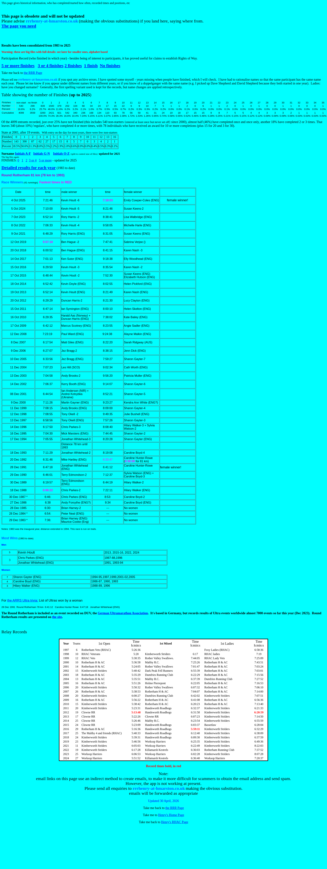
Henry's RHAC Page (174, 822)
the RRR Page (33, 73)
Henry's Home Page (171, 815)
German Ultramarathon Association (123, 613)
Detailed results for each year (28, 167)
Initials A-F (23, 153)
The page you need (18, 26)
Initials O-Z (61, 153)
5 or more (45, 160)
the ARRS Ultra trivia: (22, 600)
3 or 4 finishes (50, 65)
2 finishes (73, 65)
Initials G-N (41, 153)
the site (57, 617)
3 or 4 (33, 160)
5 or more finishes (17, 65)
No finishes (110, 65)
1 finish (91, 65)
